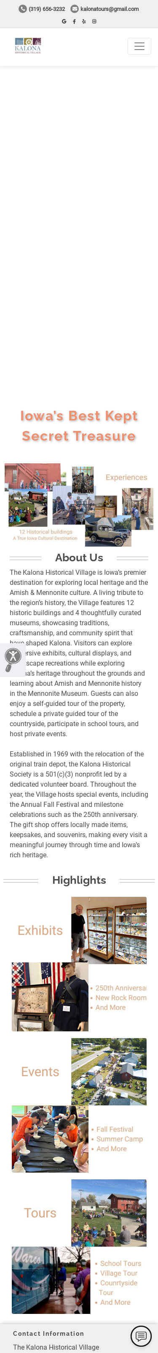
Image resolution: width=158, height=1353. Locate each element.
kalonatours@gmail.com (104, 9)
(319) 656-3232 (42, 9)
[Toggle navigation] (139, 46)
